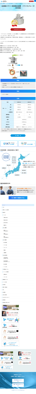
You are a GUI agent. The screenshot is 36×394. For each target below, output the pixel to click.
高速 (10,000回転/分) (6, 237)
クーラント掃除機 (5, 271)
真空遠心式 (5, 274)
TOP (3, 207)
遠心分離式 (5, 242)
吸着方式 (5, 225)
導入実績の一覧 (18, 135)
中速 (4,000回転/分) (6, 234)
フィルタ (4, 214)
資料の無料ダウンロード (18, 380)
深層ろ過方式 (6, 217)
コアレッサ (5, 247)
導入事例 (4, 284)
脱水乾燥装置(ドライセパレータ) (6, 261)
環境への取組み (5, 287)
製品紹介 (4, 212)
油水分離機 (4, 239)
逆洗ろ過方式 (6, 222)
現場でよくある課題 (6, 209)
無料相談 (4, 299)
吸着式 (5, 250)
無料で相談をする (18, 198)
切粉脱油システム (5, 269)
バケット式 (5, 276)
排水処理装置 (5, 255)
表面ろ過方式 (6, 220)
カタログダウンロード (18, 29)
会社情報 (4, 292)
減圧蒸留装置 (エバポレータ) (6, 258)
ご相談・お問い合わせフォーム (18, 385)
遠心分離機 (4, 227)
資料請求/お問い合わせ (6, 302)
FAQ (3, 289)
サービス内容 (5, 282)
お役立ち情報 (5, 294)
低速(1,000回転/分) (6, 230)
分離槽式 (5, 252)
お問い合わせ (31, 1)
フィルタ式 (5, 266)
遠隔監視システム (5, 279)
